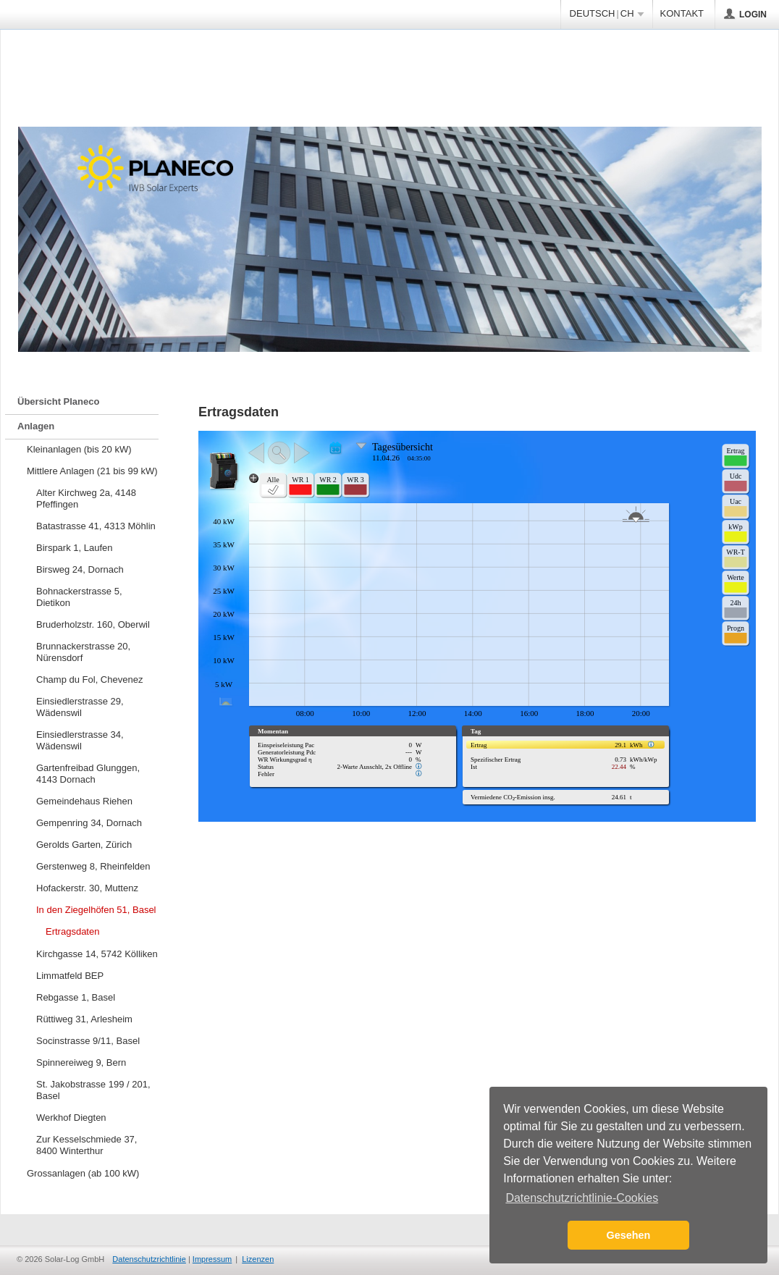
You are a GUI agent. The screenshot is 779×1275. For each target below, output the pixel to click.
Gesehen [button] (629, 1235)
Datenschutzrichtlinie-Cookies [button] (581, 1198)
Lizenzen (258, 1259)
